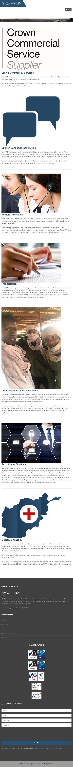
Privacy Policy (40, 748)
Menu (68, 9)
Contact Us (5, 638)
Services (4, 624)
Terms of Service (54, 748)
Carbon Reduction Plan (9, 633)
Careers (4, 629)
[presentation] (14, 734)
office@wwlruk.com (23, 86)
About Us (4, 620)
